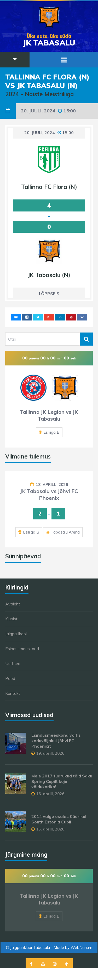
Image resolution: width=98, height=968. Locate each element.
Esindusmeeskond (22, 648)
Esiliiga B (51, 432)
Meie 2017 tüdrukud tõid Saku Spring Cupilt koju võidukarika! (61, 781)
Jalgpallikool (16, 634)
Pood (10, 678)
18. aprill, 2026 (52, 484)
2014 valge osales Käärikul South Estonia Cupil (58, 819)
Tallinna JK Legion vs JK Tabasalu (49, 415)
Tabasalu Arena (65, 532)
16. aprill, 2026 (50, 793)
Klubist (11, 619)
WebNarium (81, 947)
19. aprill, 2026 (50, 753)
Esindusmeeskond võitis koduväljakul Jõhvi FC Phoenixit (56, 740)
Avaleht (12, 604)
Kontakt (12, 693)
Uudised (12, 663)
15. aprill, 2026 (50, 829)
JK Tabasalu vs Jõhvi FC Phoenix (49, 494)
